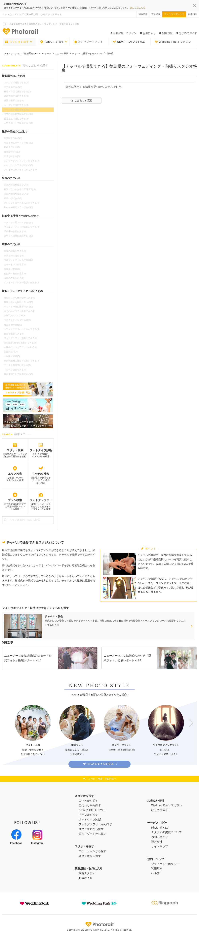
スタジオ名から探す (91, 829)
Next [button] (189, 723)
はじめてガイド (186, 33)
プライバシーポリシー (165, 863)
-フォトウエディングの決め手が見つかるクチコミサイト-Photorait (20, 31)
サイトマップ (159, 846)
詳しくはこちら (137, 7)
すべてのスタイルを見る (100, 764)
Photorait (99, 924)
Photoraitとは (159, 827)
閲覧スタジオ (87, 873)
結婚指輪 (192, 14)
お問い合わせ (159, 837)
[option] (33, 730)
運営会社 (156, 841)
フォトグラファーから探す (95, 824)
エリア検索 (15, 473)
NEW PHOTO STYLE (129, 41)
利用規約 (156, 868)
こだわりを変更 (82, 100)
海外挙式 (155, 14)
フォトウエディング (174, 14)
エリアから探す (88, 800)
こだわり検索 (40, 473)
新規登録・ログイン (123, 33)
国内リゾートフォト (88, 41)
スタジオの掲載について (166, 832)
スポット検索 (15, 450)
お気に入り (86, 878)
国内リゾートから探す (92, 833)
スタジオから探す (90, 855)
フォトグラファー (41, 500)
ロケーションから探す (92, 851)
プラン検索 (15, 500)
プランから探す (88, 814)
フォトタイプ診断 (41, 450)
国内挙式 (143, 14)
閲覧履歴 (166, 33)
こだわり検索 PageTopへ (102, 778)
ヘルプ (155, 873)
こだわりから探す (90, 805)
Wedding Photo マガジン (173, 41)
